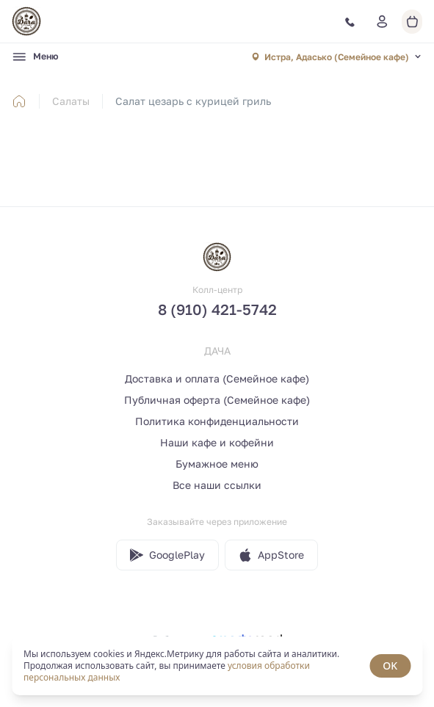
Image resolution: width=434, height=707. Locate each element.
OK (390, 665)
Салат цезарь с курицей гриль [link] (193, 101)
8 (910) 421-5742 (217, 309)
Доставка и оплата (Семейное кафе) (217, 378)
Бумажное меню (217, 463)
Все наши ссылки (217, 485)
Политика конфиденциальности (217, 421)
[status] (217, 666)
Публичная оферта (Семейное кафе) (217, 400)
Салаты (71, 101)
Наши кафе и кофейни (217, 442)
